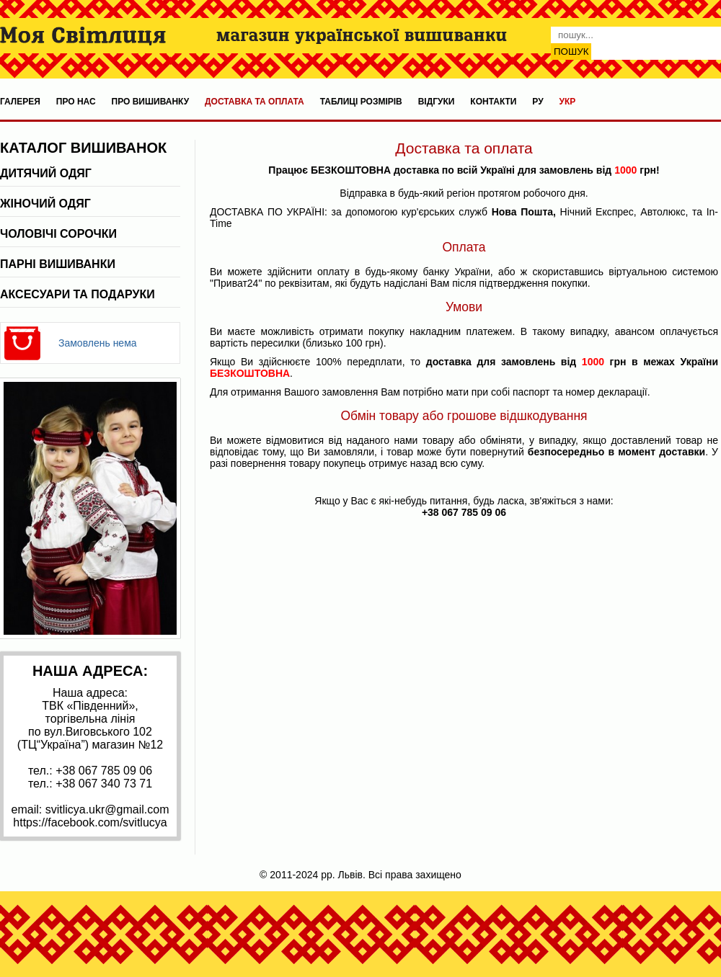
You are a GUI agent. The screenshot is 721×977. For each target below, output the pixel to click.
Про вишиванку (151, 102)
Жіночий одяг (45, 203)
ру (537, 102)
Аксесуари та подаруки (77, 294)
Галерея (20, 102)
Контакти (493, 102)
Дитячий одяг (46, 173)
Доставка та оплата (254, 102)
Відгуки (436, 102)
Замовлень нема (97, 343)
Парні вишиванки (57, 264)
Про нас (76, 102)
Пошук (571, 51)
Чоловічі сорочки (58, 234)
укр (567, 102)
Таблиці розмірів (361, 102)
